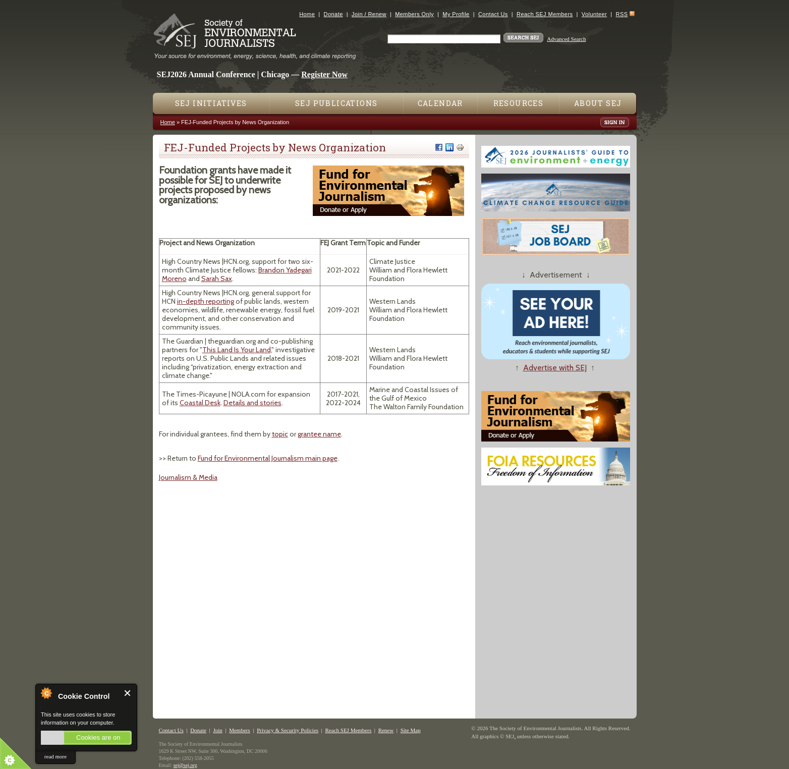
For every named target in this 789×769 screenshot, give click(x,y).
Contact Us (493, 14)
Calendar (440, 103)
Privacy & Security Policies (287, 730)
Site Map (411, 730)
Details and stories (252, 402)
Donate (333, 14)
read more (55, 756)
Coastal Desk (200, 402)
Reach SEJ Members (545, 14)
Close (128, 693)
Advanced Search (566, 39)
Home (307, 14)
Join (217, 730)
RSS (622, 14)
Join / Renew (369, 14)
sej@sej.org (185, 765)
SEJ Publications (336, 103)
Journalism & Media (188, 477)
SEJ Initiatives (211, 103)
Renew (386, 730)
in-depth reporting (205, 301)
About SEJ (598, 103)
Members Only (414, 14)
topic (280, 433)
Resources (518, 103)
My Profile (455, 14)
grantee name (319, 433)
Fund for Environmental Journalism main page (267, 458)
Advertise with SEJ (555, 367)
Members (239, 730)
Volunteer (594, 14)
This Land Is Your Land (236, 349)
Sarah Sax (216, 278)
